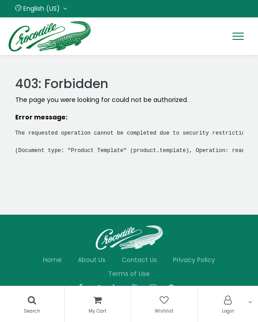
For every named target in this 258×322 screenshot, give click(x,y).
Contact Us (139, 259)
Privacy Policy (194, 259)
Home (52, 259)
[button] (41, 8)
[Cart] (98, 304)
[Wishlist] (164, 304)
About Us (92, 259)
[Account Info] (228, 304)
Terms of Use (129, 273)
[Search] (32, 304)
